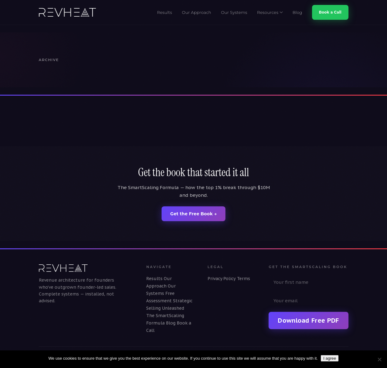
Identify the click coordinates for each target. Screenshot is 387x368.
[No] (379, 359)
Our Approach (196, 12)
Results (164, 12)
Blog (297, 12)
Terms (243, 278)
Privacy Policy (222, 278)
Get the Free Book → (193, 214)
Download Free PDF (308, 320)
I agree (329, 358)
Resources (270, 12)
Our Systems (234, 12)
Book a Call (330, 12)
